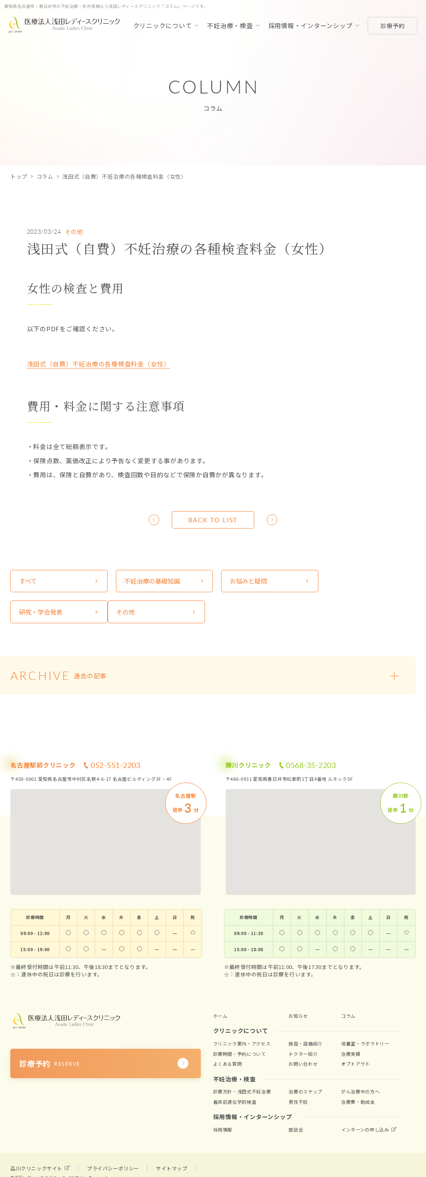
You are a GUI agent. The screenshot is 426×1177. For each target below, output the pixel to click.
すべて (28, 581)
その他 (74, 231)
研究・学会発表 (351, 581)
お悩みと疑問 (244, 581)
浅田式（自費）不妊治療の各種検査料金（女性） (99, 363)
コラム (44, 176)
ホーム (220, 1016)
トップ (18, 176)
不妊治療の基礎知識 (150, 581)
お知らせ (298, 1016)
